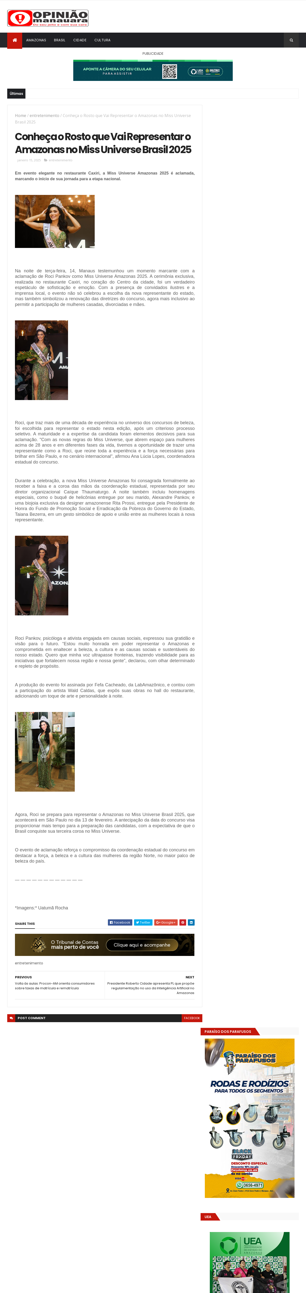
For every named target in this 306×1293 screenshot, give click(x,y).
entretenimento (44, 115)
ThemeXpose (35, 1286)
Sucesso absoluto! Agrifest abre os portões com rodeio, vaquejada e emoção (261, 771)
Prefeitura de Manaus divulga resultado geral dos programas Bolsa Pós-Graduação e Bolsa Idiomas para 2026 (265, 750)
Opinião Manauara (234, 819)
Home (20, 115)
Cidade (79, 40)
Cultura (102, 40)
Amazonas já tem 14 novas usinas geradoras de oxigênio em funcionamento (244, 854)
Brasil (59, 40)
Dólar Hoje (217, 943)
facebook (188, 1032)
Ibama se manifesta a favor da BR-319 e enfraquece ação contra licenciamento (265, 789)
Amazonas (36, 40)
